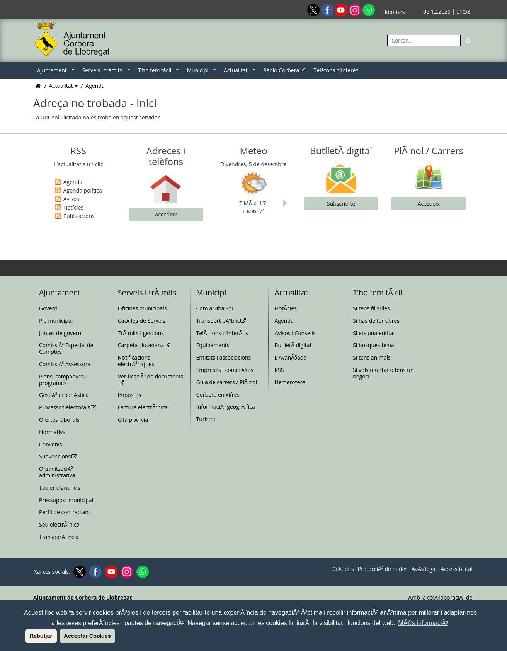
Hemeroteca (290, 382)
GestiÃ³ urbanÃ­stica (63, 395)
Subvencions (58, 456)
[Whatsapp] (368, 9)
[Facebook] (328, 9)
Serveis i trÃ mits (147, 292)
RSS (279, 369)
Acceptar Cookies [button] (87, 636)
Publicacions (79, 216)
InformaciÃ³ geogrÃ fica (225, 406)
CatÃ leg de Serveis (141, 320)
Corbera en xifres (218, 394)
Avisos (71, 199)
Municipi (197, 70)
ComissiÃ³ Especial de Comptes (66, 348)
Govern (48, 308)
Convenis (50, 444)
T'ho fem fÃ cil (377, 292)
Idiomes (395, 11)
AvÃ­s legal (424, 569)
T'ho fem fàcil (155, 70)
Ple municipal (56, 320)
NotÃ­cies (285, 308)
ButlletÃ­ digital (292, 345)
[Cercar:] (424, 40)
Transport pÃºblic (221, 320)
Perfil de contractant (64, 512)
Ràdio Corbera (284, 70)
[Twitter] (314, 9)
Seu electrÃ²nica (59, 524)
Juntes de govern (60, 333)
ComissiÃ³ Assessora (64, 364)
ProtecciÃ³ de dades (383, 569)
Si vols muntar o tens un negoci (383, 373)
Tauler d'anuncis (59, 487)
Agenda (94, 85)
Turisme (206, 419)
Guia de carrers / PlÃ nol (226, 382)
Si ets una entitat (374, 333)
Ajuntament (52, 70)
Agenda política (82, 190)
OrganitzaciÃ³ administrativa (57, 472)
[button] (24, 636)
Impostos (129, 395)
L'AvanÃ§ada (290, 357)
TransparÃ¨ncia (58, 536)
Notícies (73, 207)
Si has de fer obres (376, 320)
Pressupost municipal (66, 500)
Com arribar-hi (214, 308)
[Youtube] (342, 9)
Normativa (52, 432)
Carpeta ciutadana (144, 345)
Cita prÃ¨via (133, 419)
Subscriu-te (341, 203)
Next (287, 203)
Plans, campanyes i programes (63, 380)
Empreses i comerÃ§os (225, 369)
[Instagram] (355, 9)
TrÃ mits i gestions (141, 333)
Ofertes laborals (59, 419)
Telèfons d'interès (336, 70)
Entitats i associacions (223, 357)
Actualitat (236, 70)
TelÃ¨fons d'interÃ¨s (222, 333)
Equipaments (213, 345)
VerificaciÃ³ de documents (150, 379)
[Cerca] (468, 40)
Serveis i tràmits (102, 70)
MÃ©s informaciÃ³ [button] (423, 623)
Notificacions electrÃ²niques (136, 361)
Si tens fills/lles (371, 308)
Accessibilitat (457, 569)
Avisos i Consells (294, 333)
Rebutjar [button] (41, 636)
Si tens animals (371, 357)
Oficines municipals (142, 308)
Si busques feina (373, 345)
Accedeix (166, 214)
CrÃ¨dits (343, 569)
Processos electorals (68, 407)
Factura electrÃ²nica (143, 407)
